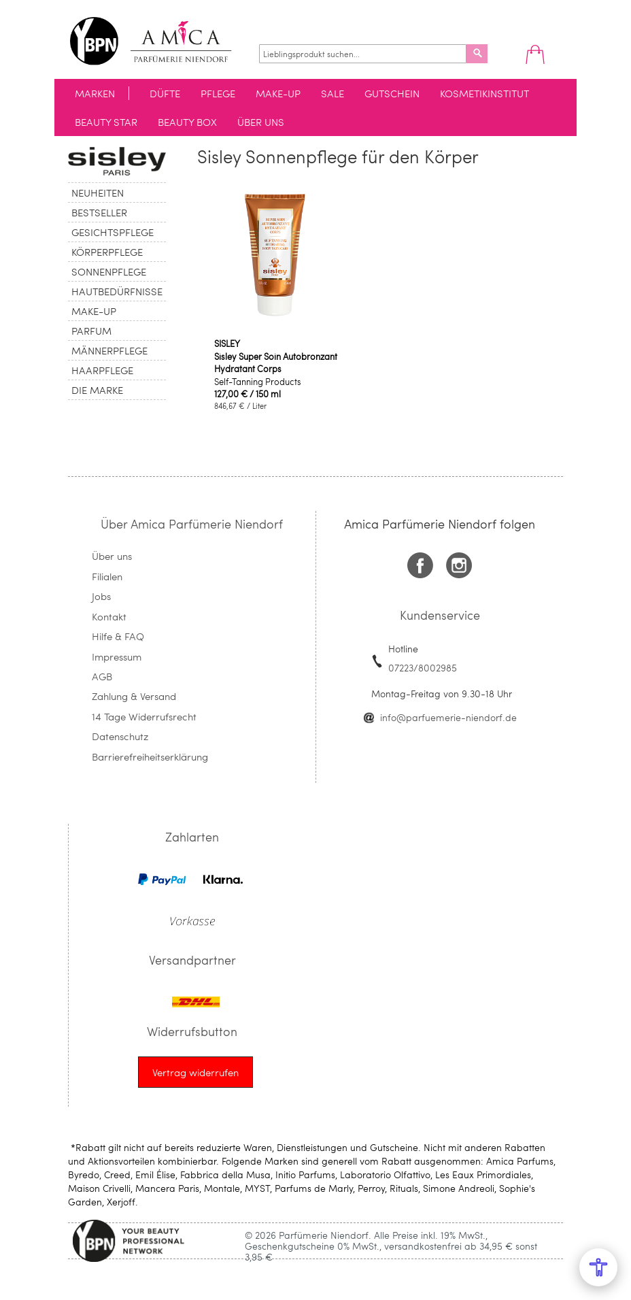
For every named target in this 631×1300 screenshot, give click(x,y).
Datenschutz (120, 736)
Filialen (107, 576)
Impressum (116, 656)
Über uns (112, 556)
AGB (102, 676)
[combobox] (362, 53)
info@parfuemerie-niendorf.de (448, 717)
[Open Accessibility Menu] (598, 1267)
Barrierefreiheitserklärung (150, 756)
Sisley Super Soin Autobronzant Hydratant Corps (275, 362)
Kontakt (109, 616)
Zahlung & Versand (134, 696)
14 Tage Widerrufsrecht (144, 716)
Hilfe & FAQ (118, 636)
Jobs (101, 596)
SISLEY (227, 343)
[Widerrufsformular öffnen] (195, 1072)
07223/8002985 (422, 667)
